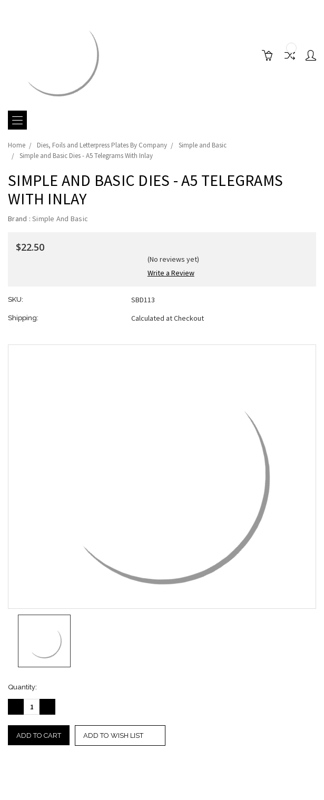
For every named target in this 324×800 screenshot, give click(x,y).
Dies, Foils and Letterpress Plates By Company (102, 145)
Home (16, 145)
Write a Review (171, 273)
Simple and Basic (203, 145)
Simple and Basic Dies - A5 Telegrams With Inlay (86, 155)
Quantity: (22, 687)
